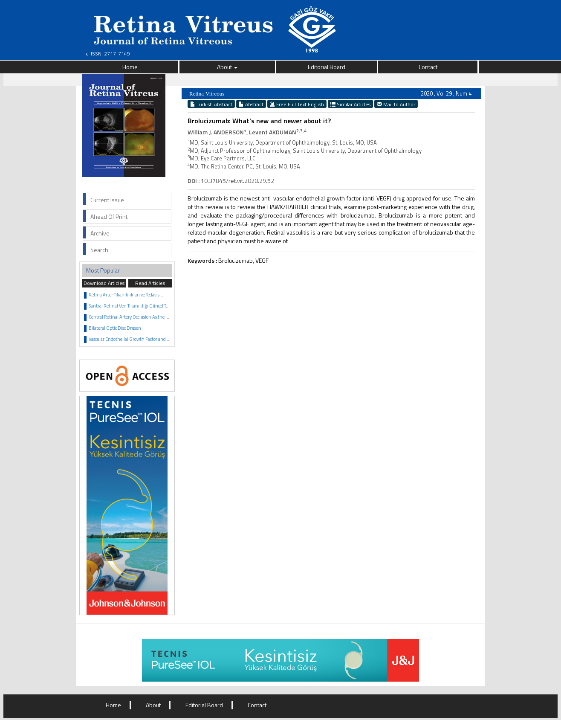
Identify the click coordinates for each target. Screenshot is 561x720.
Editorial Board (326, 66)
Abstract (251, 104)
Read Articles (150, 283)
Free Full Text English (297, 104)
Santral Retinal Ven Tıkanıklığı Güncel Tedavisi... (136, 305)
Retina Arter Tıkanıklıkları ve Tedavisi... (127, 294)
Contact (428, 66)
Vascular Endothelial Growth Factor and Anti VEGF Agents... (147, 339)
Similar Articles (350, 104)
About (227, 66)
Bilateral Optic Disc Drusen (115, 328)
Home (130, 66)
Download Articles (104, 283)
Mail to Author (396, 104)
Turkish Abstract (211, 104)
